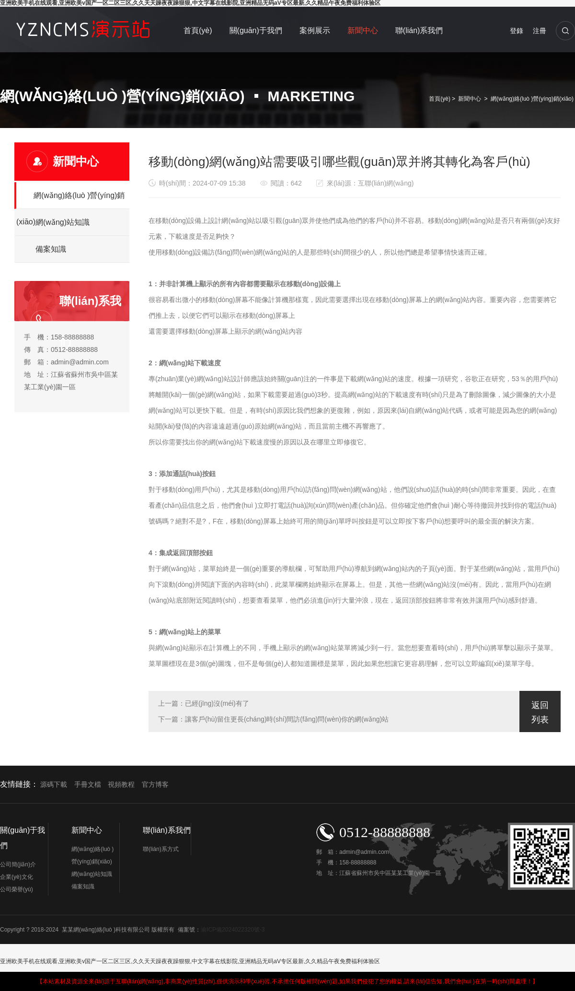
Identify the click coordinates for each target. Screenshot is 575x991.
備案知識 (50, 249)
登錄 (516, 31)
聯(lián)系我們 (419, 30)
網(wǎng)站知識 (62, 222)
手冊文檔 (87, 784)
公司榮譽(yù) (16, 889)
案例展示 (314, 30)
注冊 (539, 31)
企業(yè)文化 (16, 877)
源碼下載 (53, 784)
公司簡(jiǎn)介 (18, 864)
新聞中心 (362, 30)
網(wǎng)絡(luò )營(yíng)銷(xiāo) (532, 98)
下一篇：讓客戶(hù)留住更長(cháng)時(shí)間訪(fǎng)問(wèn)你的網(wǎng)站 (273, 719)
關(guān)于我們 (256, 30)
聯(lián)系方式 (161, 849)
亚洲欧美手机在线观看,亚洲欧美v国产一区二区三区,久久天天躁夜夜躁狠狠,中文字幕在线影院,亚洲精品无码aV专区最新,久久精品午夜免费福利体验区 (190, 961)
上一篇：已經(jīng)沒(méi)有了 (203, 703)
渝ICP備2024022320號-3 (232, 929)
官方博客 (155, 784)
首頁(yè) (198, 30)
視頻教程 (121, 784)
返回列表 (540, 712)
